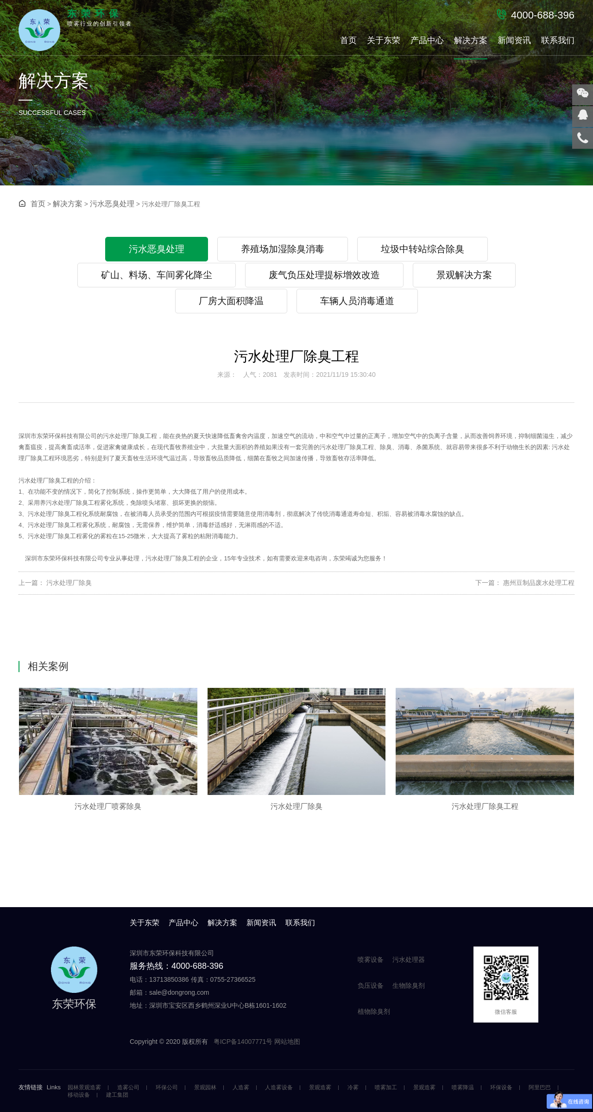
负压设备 (371, 985)
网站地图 (287, 1041)
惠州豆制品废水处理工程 (537, 582)
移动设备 (79, 1095)
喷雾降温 (463, 1088)
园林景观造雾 (84, 1088)
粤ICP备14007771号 (244, 1041)
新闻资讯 (514, 40)
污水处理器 (408, 959)
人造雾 (241, 1088)
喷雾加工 (386, 1088)
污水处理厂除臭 (68, 582)
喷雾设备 (371, 959)
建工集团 (117, 1095)
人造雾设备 (279, 1088)
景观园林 (205, 1088)
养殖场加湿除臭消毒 (282, 249)
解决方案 (470, 40)
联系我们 (557, 40)
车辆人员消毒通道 (357, 301)
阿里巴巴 (540, 1088)
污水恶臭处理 (112, 204)
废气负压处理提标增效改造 (324, 275)
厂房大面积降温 (231, 301)
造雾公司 (128, 1088)
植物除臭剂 (374, 1011)
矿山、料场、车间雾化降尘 (156, 275)
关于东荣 (383, 40)
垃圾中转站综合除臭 (422, 249)
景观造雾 (320, 1088)
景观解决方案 (464, 275)
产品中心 (427, 40)
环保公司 (167, 1088)
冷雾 (353, 1088)
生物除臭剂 (408, 985)
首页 (348, 40)
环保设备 (501, 1088)
